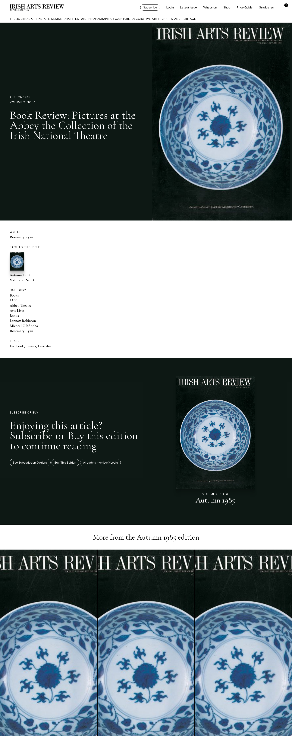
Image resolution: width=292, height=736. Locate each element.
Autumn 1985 (20, 97)
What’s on (210, 7)
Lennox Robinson (23, 321)
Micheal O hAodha (24, 326)
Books (14, 295)
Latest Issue (188, 7)
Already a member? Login (100, 463)
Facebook (17, 346)
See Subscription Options (30, 463)
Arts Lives (17, 310)
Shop (227, 7)
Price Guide (245, 7)
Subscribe (150, 7)
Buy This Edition (65, 463)
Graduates (266, 7)
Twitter (31, 346)
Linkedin (44, 346)
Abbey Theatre (20, 305)
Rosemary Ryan (21, 237)
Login (170, 7)
